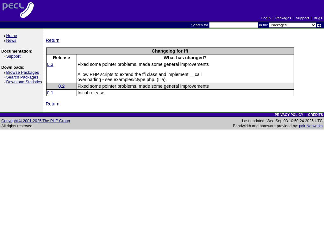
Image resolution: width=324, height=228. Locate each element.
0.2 (61, 86)
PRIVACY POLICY (289, 115)
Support (302, 18)
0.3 (50, 64)
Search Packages (23, 77)
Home (12, 35)
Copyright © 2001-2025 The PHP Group (35, 121)
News (12, 40)
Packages (283, 18)
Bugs (318, 18)
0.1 (50, 92)
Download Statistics (25, 81)
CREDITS (315, 115)
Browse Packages (23, 72)
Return (52, 40)
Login (266, 18)
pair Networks (311, 126)
